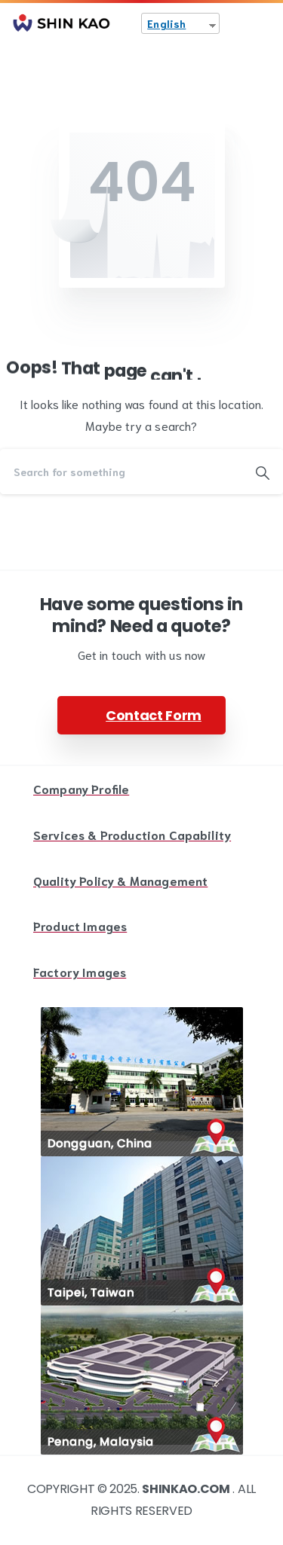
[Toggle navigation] (260, 23)
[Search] (121, 471)
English (166, 23)
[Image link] (142, 1081)
